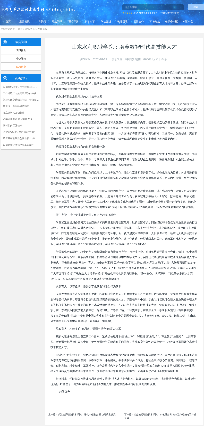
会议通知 (21, 58)
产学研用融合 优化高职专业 (17, 119)
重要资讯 (24, 21)
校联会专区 (171, 21)
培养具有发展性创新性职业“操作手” (21, 138)
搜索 (195, 7)
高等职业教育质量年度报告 (145, 13)
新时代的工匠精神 (12, 125)
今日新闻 (41, 21)
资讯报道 (21, 50)
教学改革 (90, 21)
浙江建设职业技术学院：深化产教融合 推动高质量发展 (87, 414)
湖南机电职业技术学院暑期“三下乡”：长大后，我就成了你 (33, 86)
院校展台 (42, 29)
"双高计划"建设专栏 (170, 13)
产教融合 (155, 21)
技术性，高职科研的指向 (16, 106)
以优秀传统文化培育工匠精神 (18, 144)
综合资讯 (57, 21)
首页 (8, 21)
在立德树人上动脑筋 (13, 112)
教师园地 (122, 21)
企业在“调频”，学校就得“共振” (19, 132)
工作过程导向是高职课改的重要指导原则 (24, 93)
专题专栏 (188, 21)
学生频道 (106, 21)
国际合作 (139, 21)
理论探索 (73, 21)
